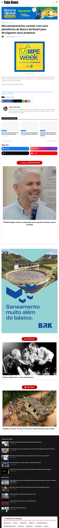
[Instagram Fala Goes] (44, 149)
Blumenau (7, 522)
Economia (11, 22)
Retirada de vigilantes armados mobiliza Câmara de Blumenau (26, 442)
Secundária (38, 526)
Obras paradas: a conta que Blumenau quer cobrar (23, 494)
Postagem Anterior (6, 141)
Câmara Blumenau (42, 522)
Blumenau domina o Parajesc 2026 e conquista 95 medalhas (25, 462)
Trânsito (21, 526)
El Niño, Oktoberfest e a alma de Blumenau (17, 377)
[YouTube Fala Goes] (44, 153)
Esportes (29, 526)
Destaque (23, 522)
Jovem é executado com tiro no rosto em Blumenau (23, 501)
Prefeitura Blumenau (9, 526)
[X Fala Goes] (15, 153)
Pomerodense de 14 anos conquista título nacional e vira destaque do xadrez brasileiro (32, 449)
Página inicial (5, 22)
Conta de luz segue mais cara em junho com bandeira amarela (10, 133)
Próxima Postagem (52, 141)
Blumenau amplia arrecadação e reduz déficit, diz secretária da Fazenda (48, 134)
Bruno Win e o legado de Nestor (18, 507)
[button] (2, 2)
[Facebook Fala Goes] (15, 149)
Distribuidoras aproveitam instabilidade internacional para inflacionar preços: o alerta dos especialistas (33, 481)
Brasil (46, 526)
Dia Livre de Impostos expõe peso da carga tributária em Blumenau (29, 133)
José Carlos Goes (14, 107)
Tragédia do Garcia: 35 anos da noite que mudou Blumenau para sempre (28, 429)
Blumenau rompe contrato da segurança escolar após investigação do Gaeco (30, 487)
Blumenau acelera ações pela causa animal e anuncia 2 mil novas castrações (29, 455)
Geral (15, 522)
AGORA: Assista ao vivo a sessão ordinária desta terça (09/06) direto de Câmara (30, 469)
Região (31, 522)
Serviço (12, 97)
